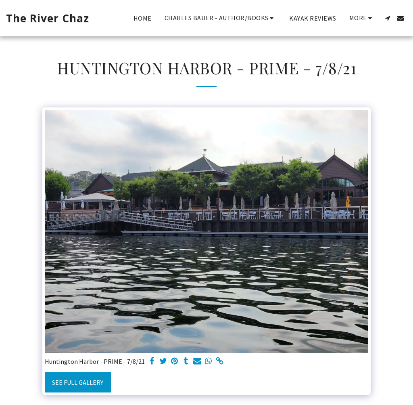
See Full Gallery (77, 382)
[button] (221, 18)
